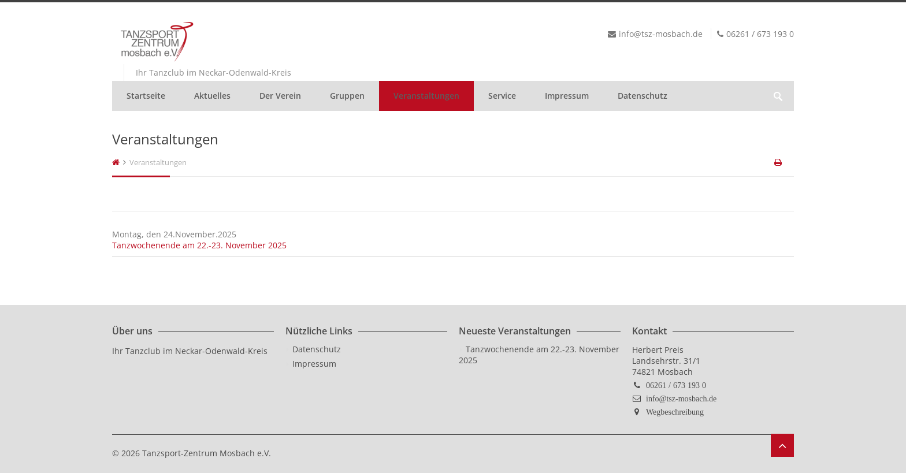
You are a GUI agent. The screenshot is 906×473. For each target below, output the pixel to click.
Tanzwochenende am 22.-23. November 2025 (199, 245)
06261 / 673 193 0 (676, 385)
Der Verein (280, 95)
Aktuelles (212, 95)
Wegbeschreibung (675, 412)
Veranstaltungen (426, 95)
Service (502, 95)
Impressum (567, 95)
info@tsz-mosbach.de (681, 398)
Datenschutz (642, 95)
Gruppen (347, 95)
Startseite (146, 95)
